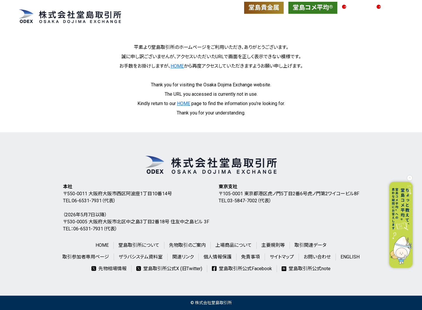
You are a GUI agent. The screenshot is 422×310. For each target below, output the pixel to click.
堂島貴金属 (264, 7)
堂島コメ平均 (313, 7)
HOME (177, 66)
